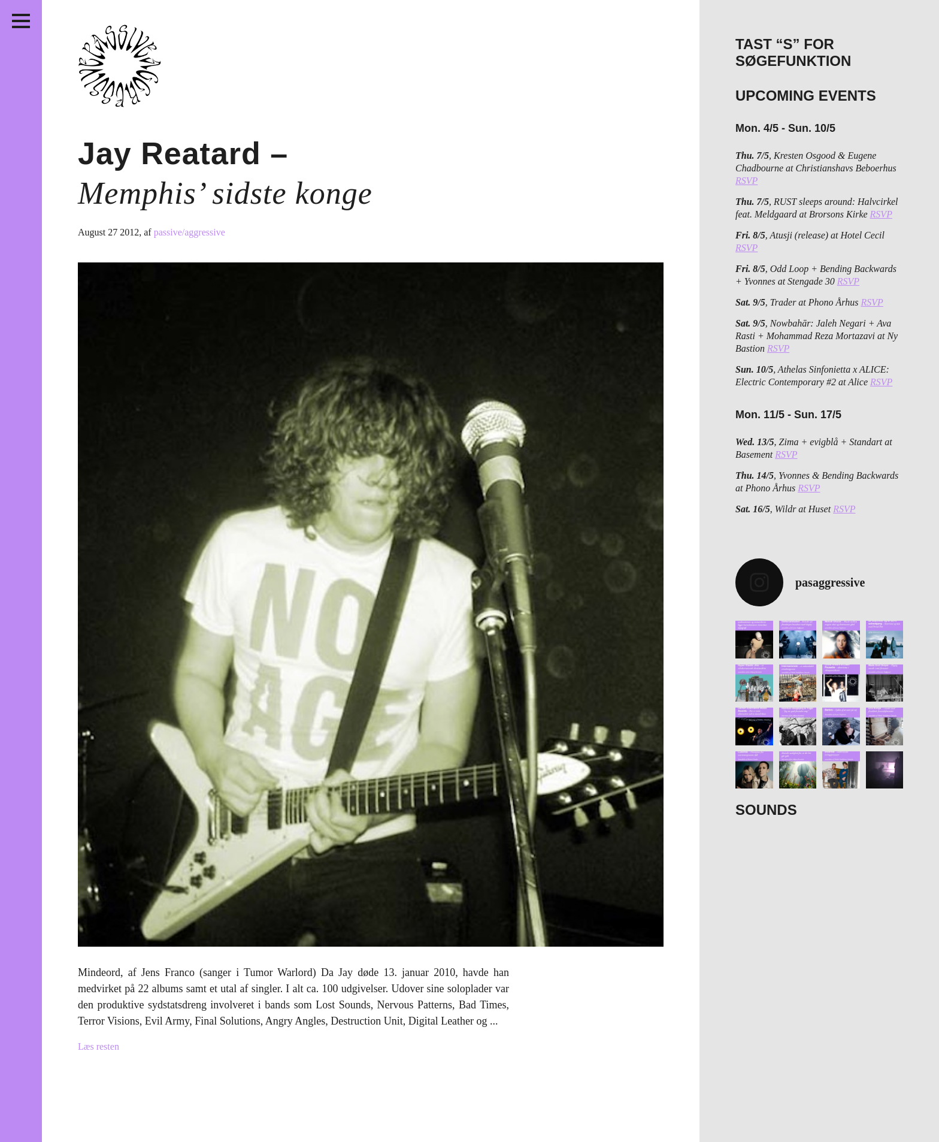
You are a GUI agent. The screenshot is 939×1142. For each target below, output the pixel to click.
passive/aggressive (189, 232)
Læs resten (98, 1046)
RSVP (746, 181)
